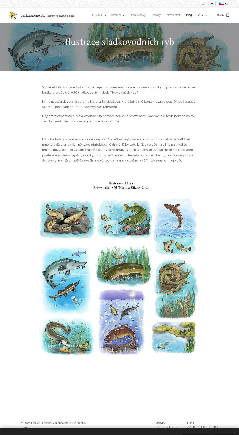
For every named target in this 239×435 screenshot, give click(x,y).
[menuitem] (95, 15)
